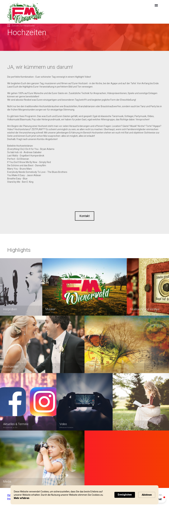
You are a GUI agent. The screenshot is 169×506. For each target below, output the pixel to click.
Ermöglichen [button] (125, 494)
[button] (156, 5)
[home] (54, 12)
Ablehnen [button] (147, 495)
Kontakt (85, 216)
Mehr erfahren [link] (21, 498)
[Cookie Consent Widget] (84, 494)
